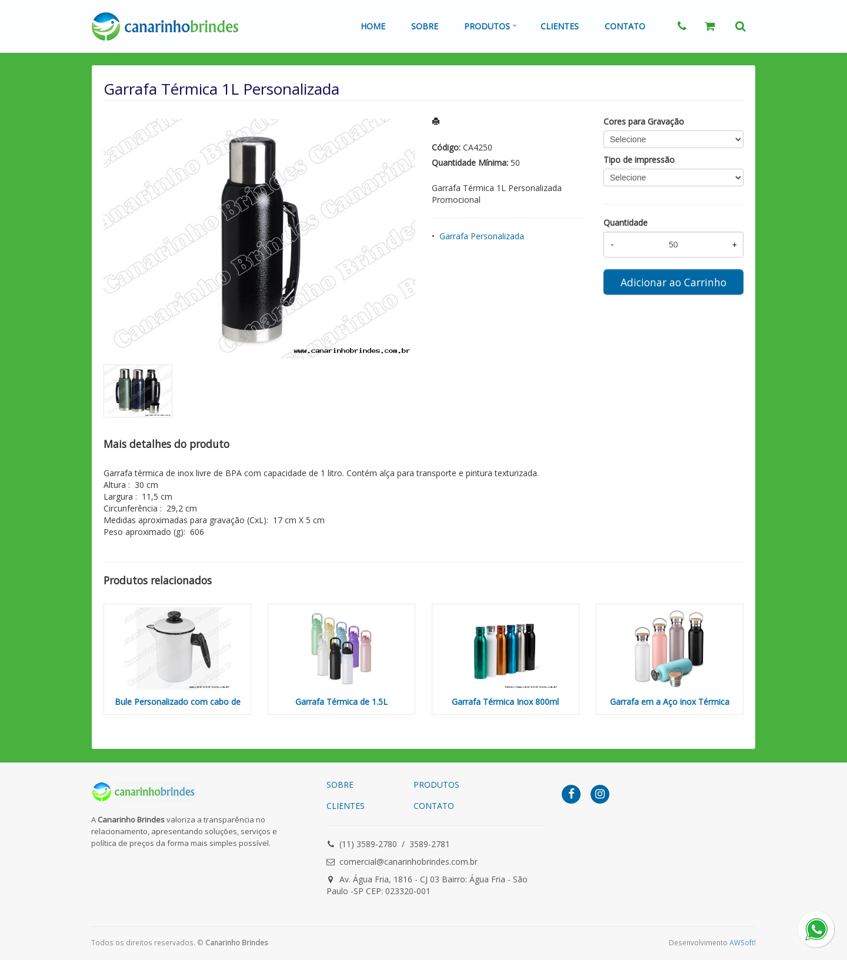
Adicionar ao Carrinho (673, 282)
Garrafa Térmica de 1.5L (341, 701)
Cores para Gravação (643, 121)
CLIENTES (345, 805)
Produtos (487, 26)
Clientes (560, 26)
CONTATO (434, 805)
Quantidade (625, 222)
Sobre (424, 26)
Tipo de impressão (639, 159)
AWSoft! (742, 942)
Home (373, 26)
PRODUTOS (436, 784)
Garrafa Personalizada (481, 236)
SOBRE (340, 784)
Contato (625, 26)
